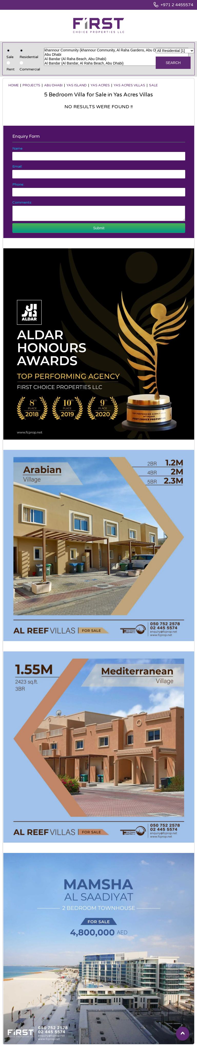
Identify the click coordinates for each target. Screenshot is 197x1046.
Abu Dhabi (116, 54)
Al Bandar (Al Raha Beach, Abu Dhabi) (116, 59)
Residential (28, 57)
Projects (31, 85)
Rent (10, 69)
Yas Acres (100, 85)
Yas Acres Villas (129, 85)
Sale (10, 57)
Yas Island (76, 85)
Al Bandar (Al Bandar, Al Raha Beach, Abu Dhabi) (116, 63)
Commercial (29, 69)
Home (13, 85)
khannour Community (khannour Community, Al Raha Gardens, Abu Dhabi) (116, 50)
